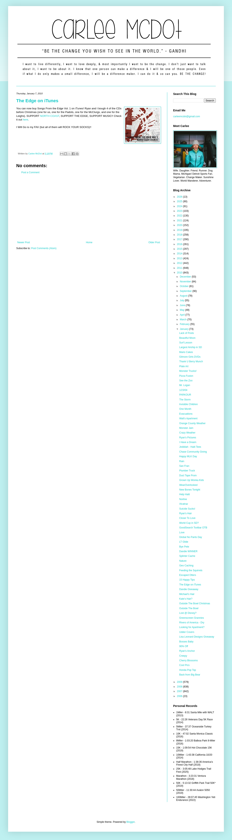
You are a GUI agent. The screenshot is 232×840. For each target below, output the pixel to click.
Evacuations (185, 413)
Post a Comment (30, 172)
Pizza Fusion (186, 375)
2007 (180, 691)
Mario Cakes (186, 352)
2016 (180, 244)
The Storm (185, 399)
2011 (180, 268)
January (184, 329)
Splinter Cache (187, 556)
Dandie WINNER (188, 551)
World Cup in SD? (189, 523)
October (184, 286)
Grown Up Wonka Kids (191, 480)
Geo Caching (186, 565)
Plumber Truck (187, 470)
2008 (180, 686)
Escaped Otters (187, 575)
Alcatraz (183, 503)
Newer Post (23, 242)
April (182, 314)
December (186, 276)
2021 (180, 220)
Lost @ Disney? (187, 613)
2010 (180, 272)
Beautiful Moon (187, 338)
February (185, 324)
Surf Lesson (185, 342)
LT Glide (183, 541)
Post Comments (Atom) (43, 248)
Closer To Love (187, 518)
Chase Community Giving (193, 451)
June (183, 305)
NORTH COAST (49, 115)
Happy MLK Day (188, 456)
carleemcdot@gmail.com (186, 116)
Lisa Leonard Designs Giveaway (196, 636)
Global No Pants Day (190, 537)
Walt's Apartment (188, 418)
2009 (180, 682)
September (186, 291)
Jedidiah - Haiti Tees (190, 446)
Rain (181, 461)
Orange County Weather (192, 423)
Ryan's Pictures (187, 437)
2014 (180, 253)
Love (182, 532)
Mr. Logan (184, 385)
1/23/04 (183, 390)
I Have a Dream (187, 442)
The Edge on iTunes (37, 100)
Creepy (183, 655)
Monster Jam (186, 428)
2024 (180, 206)
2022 (180, 215)
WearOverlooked (188, 485)
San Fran (184, 466)
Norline (183, 499)
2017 (180, 239)
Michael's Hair (186, 594)
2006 (180, 696)
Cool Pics (184, 665)
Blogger (130, 822)
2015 (180, 248)
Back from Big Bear (189, 674)
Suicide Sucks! (187, 508)
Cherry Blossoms (188, 660)
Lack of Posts (186, 333)
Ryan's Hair (185, 513)
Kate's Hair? (185, 598)
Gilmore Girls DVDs (190, 356)
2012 (180, 263)
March (183, 319)
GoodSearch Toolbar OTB (193, 527)
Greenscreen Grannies (191, 617)
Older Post (154, 242)
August (184, 295)
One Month (185, 409)
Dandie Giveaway (188, 589)
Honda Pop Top (187, 670)
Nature (183, 560)
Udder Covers (186, 632)
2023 (180, 211)
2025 (180, 201)
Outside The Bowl (189, 608)
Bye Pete (184, 546)
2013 (180, 258)
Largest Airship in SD (190, 347)
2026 (180, 196)
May (182, 310)
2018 (180, 234)
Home (89, 242)
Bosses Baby (186, 641)
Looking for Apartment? (191, 627)
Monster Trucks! (187, 371)
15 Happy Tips (187, 579)
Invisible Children (188, 404)
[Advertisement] (88, 207)
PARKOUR (185, 394)
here (25, 119)
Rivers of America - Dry (191, 622)
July (182, 300)
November (186, 281)
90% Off (183, 646)
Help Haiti (184, 494)
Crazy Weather (187, 432)
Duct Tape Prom (188, 475)
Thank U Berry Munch (191, 361)
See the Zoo (185, 380)
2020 (180, 225)
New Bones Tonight (189, 489)
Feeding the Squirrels (190, 570)
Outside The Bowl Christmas (194, 603)
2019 (180, 230)
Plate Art (183, 366)
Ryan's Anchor (187, 651)
